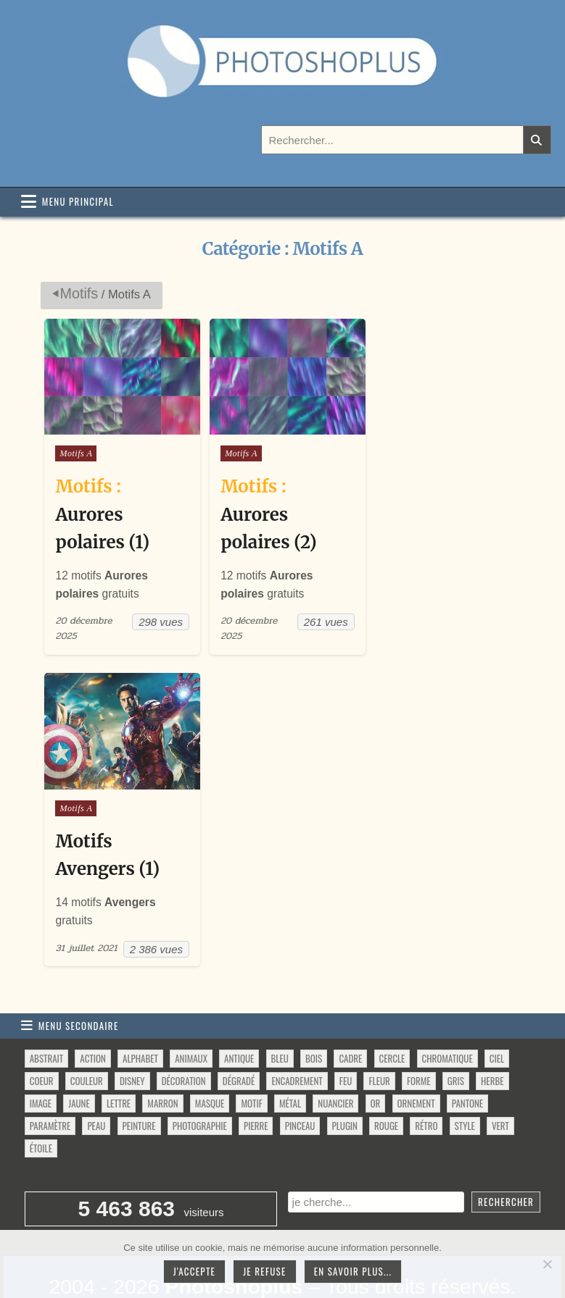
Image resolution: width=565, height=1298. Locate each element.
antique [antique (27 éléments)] (239, 1013)
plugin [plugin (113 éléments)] (345, 1080)
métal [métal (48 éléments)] (290, 1058)
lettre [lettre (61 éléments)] (119, 1058)
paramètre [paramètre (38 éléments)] (50, 1080)
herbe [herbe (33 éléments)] (492, 1036)
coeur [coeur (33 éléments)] (42, 1036)
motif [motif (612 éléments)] (251, 1058)
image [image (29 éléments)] (40, 1058)
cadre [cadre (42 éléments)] (350, 1013)
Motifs (78, 293)
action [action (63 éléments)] (93, 1013)
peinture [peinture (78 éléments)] (139, 1080)
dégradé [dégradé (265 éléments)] (239, 1036)
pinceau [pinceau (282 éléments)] (300, 1080)
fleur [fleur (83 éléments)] (378, 1036)
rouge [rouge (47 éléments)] (386, 1080)
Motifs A (75, 463)
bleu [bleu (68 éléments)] (280, 1013)
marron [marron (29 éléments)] (162, 1058)
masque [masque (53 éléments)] (209, 1058)
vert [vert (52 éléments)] (500, 1080)
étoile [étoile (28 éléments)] (41, 1103)
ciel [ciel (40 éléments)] (497, 1013)
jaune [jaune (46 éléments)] (78, 1058)
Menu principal (78, 201)
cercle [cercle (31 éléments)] (392, 1013)
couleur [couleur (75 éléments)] (86, 1036)
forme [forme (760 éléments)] (419, 1036)
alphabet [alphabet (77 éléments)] (140, 1013)
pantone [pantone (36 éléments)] (467, 1058)
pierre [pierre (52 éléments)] (256, 1080)
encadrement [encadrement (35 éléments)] (296, 1036)
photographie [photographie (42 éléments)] (200, 1080)
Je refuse (264, 1271)
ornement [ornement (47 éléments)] (416, 1058)
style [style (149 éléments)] (465, 1080)
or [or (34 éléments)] (376, 1058)
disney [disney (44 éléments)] (132, 1036)
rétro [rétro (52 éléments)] (426, 1080)
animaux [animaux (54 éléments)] (191, 1013)
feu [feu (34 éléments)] (345, 1036)
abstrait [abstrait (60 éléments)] (46, 1013)
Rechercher (506, 1157)
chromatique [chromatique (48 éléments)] (447, 1013)
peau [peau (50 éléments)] (96, 1080)
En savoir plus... (353, 1271)
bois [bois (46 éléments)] (313, 1013)
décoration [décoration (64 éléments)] (184, 1036)
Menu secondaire (78, 980)
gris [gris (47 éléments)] (456, 1036)
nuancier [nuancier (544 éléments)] (335, 1058)
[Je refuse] (547, 1264)
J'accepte (194, 1271)
